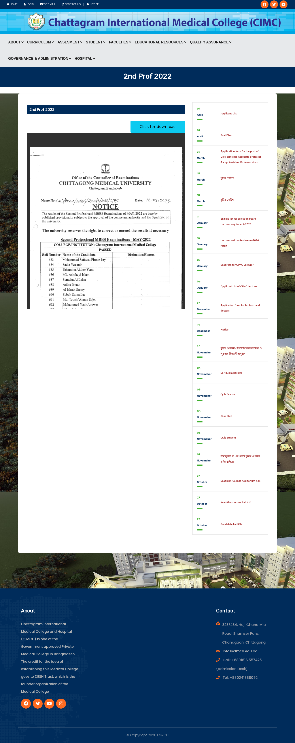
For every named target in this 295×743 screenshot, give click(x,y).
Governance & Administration (39, 58)
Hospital (85, 58)
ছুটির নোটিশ (227, 178)
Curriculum (40, 42)
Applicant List (229, 113)
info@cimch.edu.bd (240, 651)
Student (96, 42)
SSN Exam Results (231, 372)
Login (29, 4)
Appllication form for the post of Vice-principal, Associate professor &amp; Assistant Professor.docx (241, 156)
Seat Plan (226, 135)
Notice (93, 4)
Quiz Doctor (228, 394)
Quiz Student (228, 437)
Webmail (47, 4)
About (16, 42)
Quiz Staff (226, 416)
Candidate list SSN (231, 524)
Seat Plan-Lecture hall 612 (236, 502)
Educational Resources (160, 42)
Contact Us (71, 4)
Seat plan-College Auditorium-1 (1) (241, 480)
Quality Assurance (210, 42)
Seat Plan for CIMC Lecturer (237, 264)
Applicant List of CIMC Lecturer (239, 286)
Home (12, 4)
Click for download (158, 127)
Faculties (120, 42)
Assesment (69, 42)
